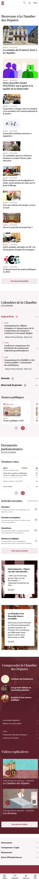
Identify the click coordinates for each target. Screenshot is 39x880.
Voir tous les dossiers (8, 452)
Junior (5, 731)
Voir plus (11, 590)
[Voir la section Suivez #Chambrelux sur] (37, 857)
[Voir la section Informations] (37, 843)
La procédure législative (11, 720)
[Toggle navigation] (35, 3)
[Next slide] (23, 428)
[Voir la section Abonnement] (37, 853)
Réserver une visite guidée (12, 724)
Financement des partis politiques (15, 735)
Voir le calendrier (7, 305)
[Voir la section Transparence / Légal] (37, 848)
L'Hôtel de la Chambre (11, 738)
